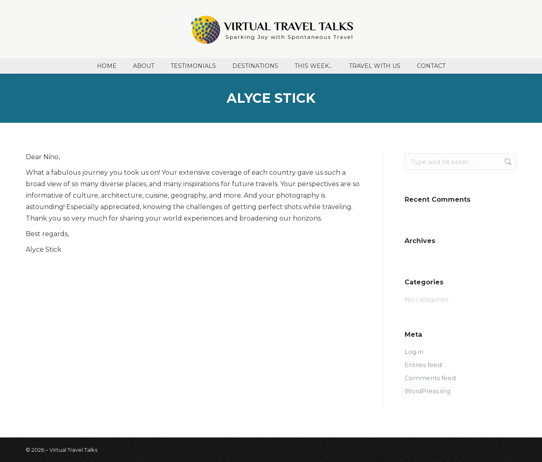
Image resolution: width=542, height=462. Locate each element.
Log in (414, 352)
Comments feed (430, 378)
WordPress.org (427, 391)
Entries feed (423, 365)
